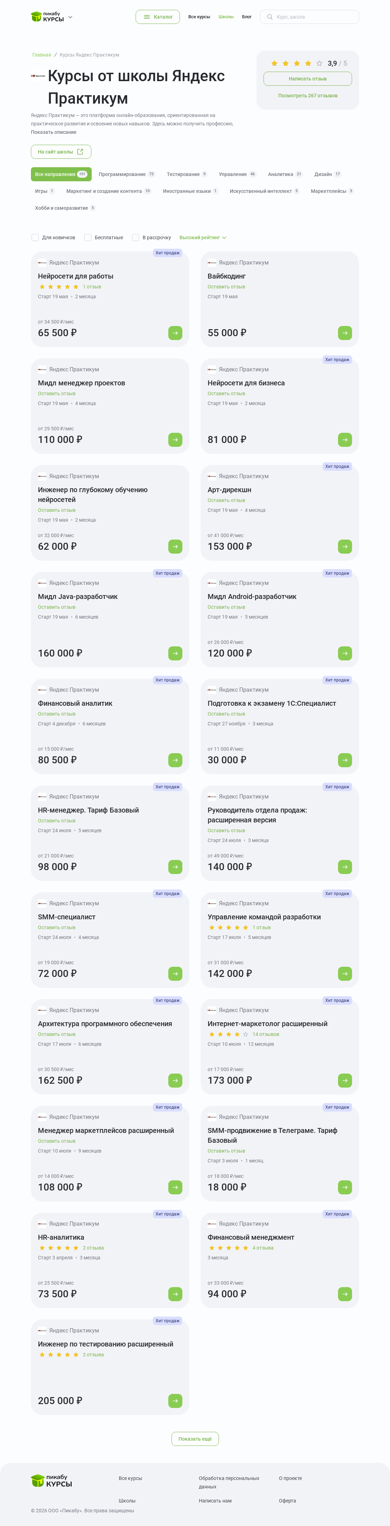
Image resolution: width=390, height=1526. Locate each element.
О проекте (290, 1478)
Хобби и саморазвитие (65, 207)
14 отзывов (266, 1034)
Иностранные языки (191, 191)
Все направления (61, 174)
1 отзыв (92, 286)
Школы (226, 16)
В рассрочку (157, 237)
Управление (238, 174)
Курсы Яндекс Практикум (89, 55)
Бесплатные (109, 237)
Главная (41, 55)
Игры (45, 191)
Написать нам (215, 1501)
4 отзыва (263, 1248)
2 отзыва (93, 1248)
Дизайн (328, 174)
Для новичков (58, 237)
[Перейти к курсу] (175, 333)
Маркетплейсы (332, 191)
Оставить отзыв (226, 286)
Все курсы (199, 16)
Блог (247, 16)
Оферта (287, 1501)
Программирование (127, 174)
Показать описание (54, 132)
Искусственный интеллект (265, 191)
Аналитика (285, 174)
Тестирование (187, 174)
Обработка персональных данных (229, 1482)
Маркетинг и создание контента (109, 191)
